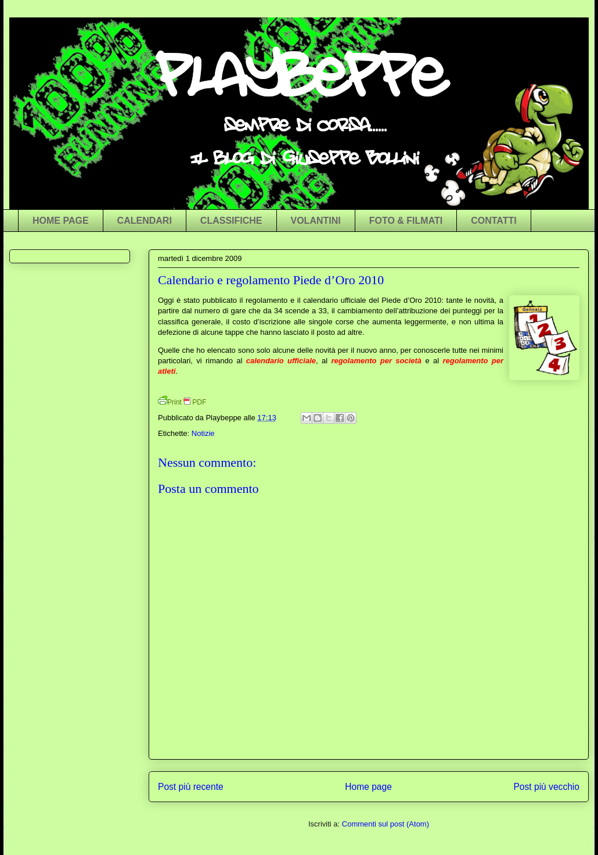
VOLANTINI (316, 221)
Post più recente (191, 787)
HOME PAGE (61, 221)
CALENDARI (144, 221)
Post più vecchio (546, 787)
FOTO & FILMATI (406, 221)
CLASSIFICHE (231, 221)
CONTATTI (494, 221)
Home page (368, 787)
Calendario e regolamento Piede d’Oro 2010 (271, 280)
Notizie (203, 433)
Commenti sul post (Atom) (385, 824)
